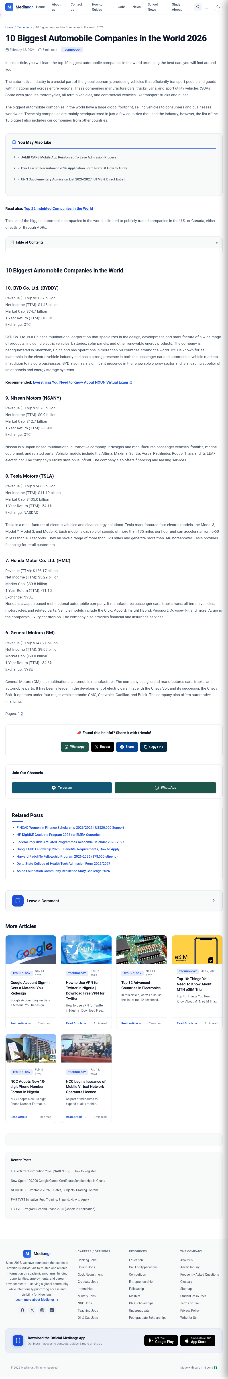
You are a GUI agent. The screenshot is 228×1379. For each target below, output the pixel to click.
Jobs (122, 7)
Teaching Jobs (88, 1310)
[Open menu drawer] (207, 7)
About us (56, 7)
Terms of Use (189, 1303)
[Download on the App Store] (197, 1340)
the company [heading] (191, 1251)
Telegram (62, 788)
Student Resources (193, 1296)
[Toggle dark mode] (218, 7)
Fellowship (136, 1289)
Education (136, 1260)
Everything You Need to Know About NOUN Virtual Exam (82, 382)
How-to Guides (97, 7)
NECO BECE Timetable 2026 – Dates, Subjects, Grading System (54, 1190)
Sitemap (186, 1289)
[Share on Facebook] (127, 746)
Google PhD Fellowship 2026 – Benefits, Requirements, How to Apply (68, 849)
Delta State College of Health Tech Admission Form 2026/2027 (63, 864)
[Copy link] (153, 746)
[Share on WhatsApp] (74, 746)
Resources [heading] (138, 1251)
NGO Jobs (85, 1303)
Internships (85, 1289)
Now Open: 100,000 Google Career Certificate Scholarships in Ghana (58, 1181)
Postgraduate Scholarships (148, 1317)
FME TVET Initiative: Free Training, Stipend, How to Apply (50, 1199)
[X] (32, 1310)
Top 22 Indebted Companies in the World (58, 208)
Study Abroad (177, 7)
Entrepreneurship (141, 1281)
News (137, 7)
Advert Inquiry (190, 1267)
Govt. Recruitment (90, 1274)
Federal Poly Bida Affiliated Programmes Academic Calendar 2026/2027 (70, 842)
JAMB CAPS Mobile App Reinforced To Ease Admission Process (69, 157)
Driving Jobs (86, 1267)
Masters (134, 1296)
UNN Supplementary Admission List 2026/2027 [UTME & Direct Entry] (73, 179)
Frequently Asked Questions (199, 1274)
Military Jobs (87, 1296)
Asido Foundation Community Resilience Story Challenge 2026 (63, 871)
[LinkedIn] (52, 1310)
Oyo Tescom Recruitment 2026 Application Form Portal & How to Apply (74, 168)
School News (153, 7)
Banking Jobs (87, 1260)
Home (40, 7)
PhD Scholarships (141, 1303)
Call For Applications (143, 1267)
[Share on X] (102, 746)
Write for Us (188, 1317)
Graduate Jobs (88, 1281)
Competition (137, 1274)
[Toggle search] (198, 7)
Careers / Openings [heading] (94, 1251)
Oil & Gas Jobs (88, 1317)
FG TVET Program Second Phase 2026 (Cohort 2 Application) (53, 1209)
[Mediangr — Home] (19, 7)
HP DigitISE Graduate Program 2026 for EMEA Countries (58, 835)
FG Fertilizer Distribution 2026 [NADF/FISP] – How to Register (53, 1171)
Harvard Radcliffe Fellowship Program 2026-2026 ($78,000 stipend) (67, 857)
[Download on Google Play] (161, 1340)
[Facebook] (22, 1310)
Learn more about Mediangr (37, 1300)
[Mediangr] (37, 1254)
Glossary (186, 1281)
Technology (24, 27)
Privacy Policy (190, 1310)
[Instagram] (42, 1310)
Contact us (76, 7)
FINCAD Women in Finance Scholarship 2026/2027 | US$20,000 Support (70, 828)
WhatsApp (165, 788)
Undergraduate (139, 1310)
